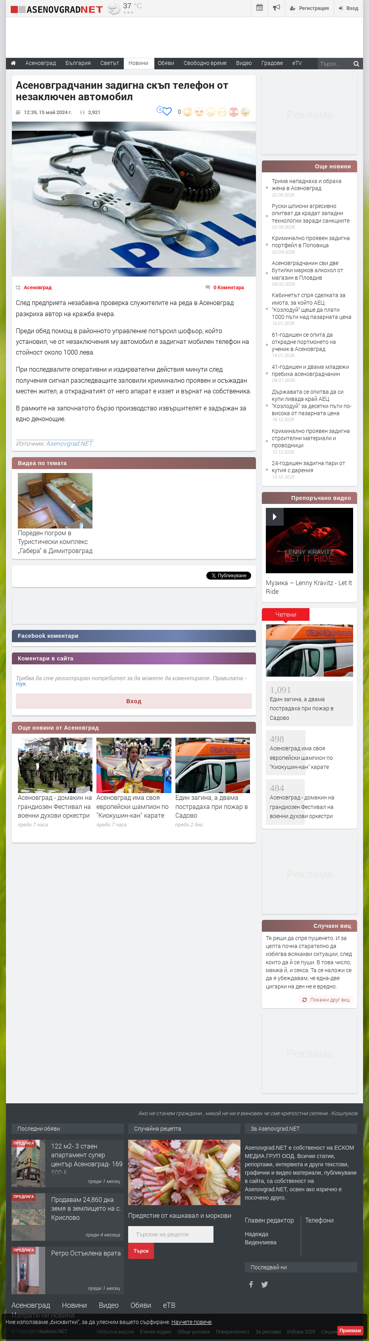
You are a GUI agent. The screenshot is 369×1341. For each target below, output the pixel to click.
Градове (272, 63)
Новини (138, 63)
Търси (141, 1251)
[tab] (285, 617)
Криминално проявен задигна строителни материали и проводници (311, 438)
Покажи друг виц (326, 999)
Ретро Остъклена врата (86, 1253)
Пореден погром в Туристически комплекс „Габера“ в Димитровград (55, 541)
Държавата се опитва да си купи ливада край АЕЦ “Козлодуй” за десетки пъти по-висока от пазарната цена (312, 402)
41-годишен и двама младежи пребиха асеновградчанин (310, 370)
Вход (134, 701)
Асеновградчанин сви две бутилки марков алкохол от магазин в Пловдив (307, 270)
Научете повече (191, 1322)
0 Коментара (228, 287)
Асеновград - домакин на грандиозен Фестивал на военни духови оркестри (55, 806)
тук (21, 684)
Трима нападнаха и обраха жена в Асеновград (307, 184)
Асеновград (38, 287)
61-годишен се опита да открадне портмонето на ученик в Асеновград (304, 342)
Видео (109, 1305)
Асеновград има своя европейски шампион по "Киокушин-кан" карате (132, 806)
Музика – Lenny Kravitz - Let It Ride (309, 586)
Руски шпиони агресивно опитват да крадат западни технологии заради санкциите (311, 213)
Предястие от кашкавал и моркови (179, 1215)
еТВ (169, 1305)
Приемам (350, 1330)
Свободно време (205, 63)
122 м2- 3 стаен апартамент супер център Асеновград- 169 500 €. (87, 1159)
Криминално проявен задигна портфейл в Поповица (311, 241)
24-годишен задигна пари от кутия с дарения (308, 466)
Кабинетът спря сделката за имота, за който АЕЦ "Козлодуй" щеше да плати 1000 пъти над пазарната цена (312, 305)
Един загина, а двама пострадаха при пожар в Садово (211, 806)
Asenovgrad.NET (69, 443)
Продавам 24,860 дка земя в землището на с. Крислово (86, 1208)
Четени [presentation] (285, 614)
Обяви (141, 1305)
